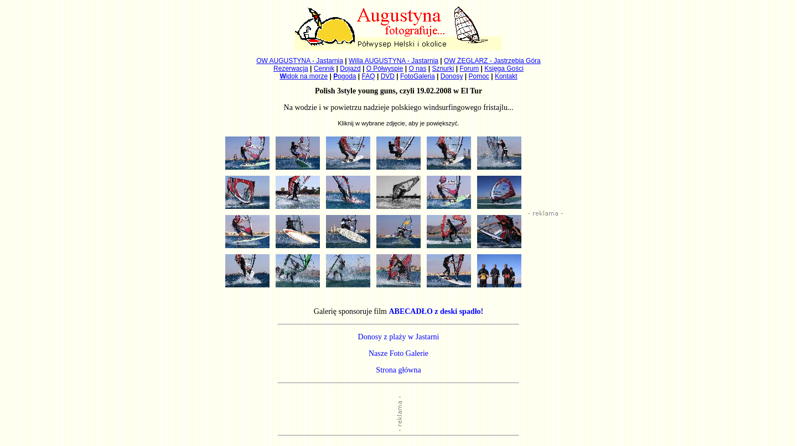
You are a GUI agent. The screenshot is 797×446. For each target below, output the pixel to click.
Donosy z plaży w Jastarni (398, 337)
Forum (469, 68)
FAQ (368, 76)
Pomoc (479, 76)
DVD (388, 76)
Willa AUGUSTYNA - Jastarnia (393, 61)
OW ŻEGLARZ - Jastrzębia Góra (492, 61)
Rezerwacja (290, 68)
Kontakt (506, 76)
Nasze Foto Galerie (398, 353)
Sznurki (443, 68)
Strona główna (398, 370)
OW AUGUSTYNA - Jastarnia (299, 61)
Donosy (452, 76)
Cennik (324, 68)
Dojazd (350, 68)
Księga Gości (504, 68)
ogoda (344, 76)
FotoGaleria (417, 76)
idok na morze (304, 76)
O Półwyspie (384, 68)
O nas (417, 68)
